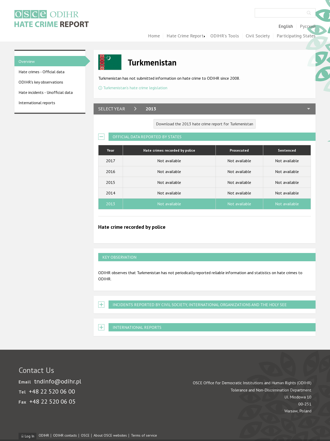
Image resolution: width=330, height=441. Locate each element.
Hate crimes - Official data (41, 71)
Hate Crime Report (185, 36)
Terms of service (144, 435)
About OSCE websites (110, 435)
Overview (27, 61)
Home (154, 36)
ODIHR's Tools (224, 36)
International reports (37, 102)
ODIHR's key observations (41, 82)
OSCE (85, 435)
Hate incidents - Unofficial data (46, 92)
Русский (308, 26)
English (285, 26)
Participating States (296, 36)
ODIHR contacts (65, 435)
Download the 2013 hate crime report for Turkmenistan (204, 123)
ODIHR (44, 435)
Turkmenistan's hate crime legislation (135, 87)
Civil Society (258, 36)
